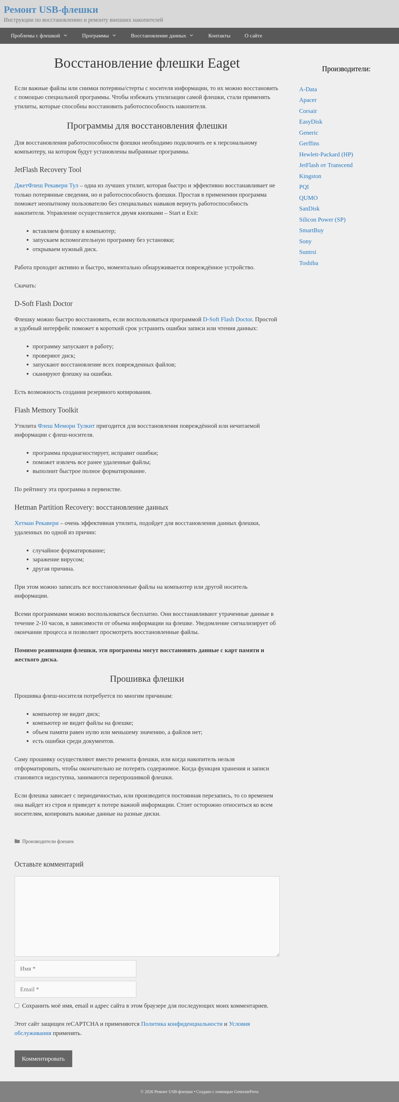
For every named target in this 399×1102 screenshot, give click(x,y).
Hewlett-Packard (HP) (326, 154)
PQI (304, 186)
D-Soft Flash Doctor (227, 319)
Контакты (219, 35)
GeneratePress (246, 1091)
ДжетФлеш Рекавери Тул (46, 185)
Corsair (308, 111)
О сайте (253, 35)
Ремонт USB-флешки (51, 9)
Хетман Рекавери (37, 523)
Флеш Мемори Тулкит (66, 425)
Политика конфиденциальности (181, 1023)
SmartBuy (311, 230)
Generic (309, 132)
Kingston (310, 176)
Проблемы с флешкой (43, 36)
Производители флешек (48, 841)
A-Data (308, 89)
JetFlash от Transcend (326, 165)
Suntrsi (307, 252)
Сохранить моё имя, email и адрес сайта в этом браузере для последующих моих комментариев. (145, 1005)
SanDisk (309, 208)
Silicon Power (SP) (322, 219)
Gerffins (309, 143)
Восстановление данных (166, 36)
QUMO (308, 197)
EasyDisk (310, 121)
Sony (305, 241)
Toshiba (309, 263)
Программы (103, 36)
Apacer (308, 100)
